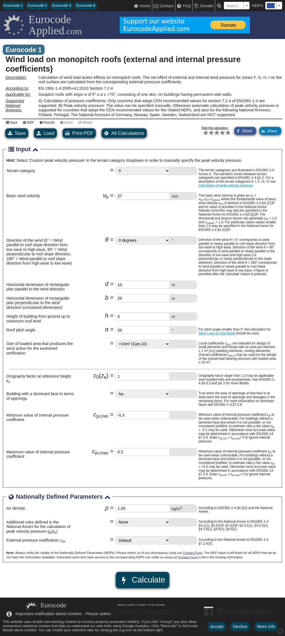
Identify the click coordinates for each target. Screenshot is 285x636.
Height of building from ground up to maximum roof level (38, 318)
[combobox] (273, 5)
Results (46, 122)
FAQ (151, 604)
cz (101, 375)
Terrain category (20, 170)
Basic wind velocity (23, 196)
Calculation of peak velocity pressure (226, 185)
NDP (27, 122)
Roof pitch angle (20, 330)
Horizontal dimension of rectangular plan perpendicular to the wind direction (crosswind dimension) (37, 303)
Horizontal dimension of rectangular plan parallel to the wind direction (37, 287)
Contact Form (192, 552)
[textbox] (274, 5)
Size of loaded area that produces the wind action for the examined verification (39, 348)
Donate (160, 604)
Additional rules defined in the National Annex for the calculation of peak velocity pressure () (38, 527)
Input (10, 122)
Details (84, 122)
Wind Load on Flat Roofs (217, 333)
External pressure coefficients (35, 540)
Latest (130, 604)
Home (121, 604)
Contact (141, 604)
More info (266, 626)
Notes (65, 122)
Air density (15, 508)
